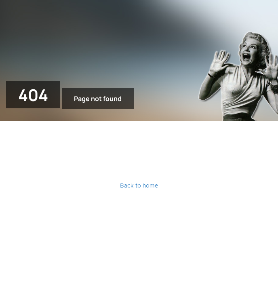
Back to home (139, 186)
